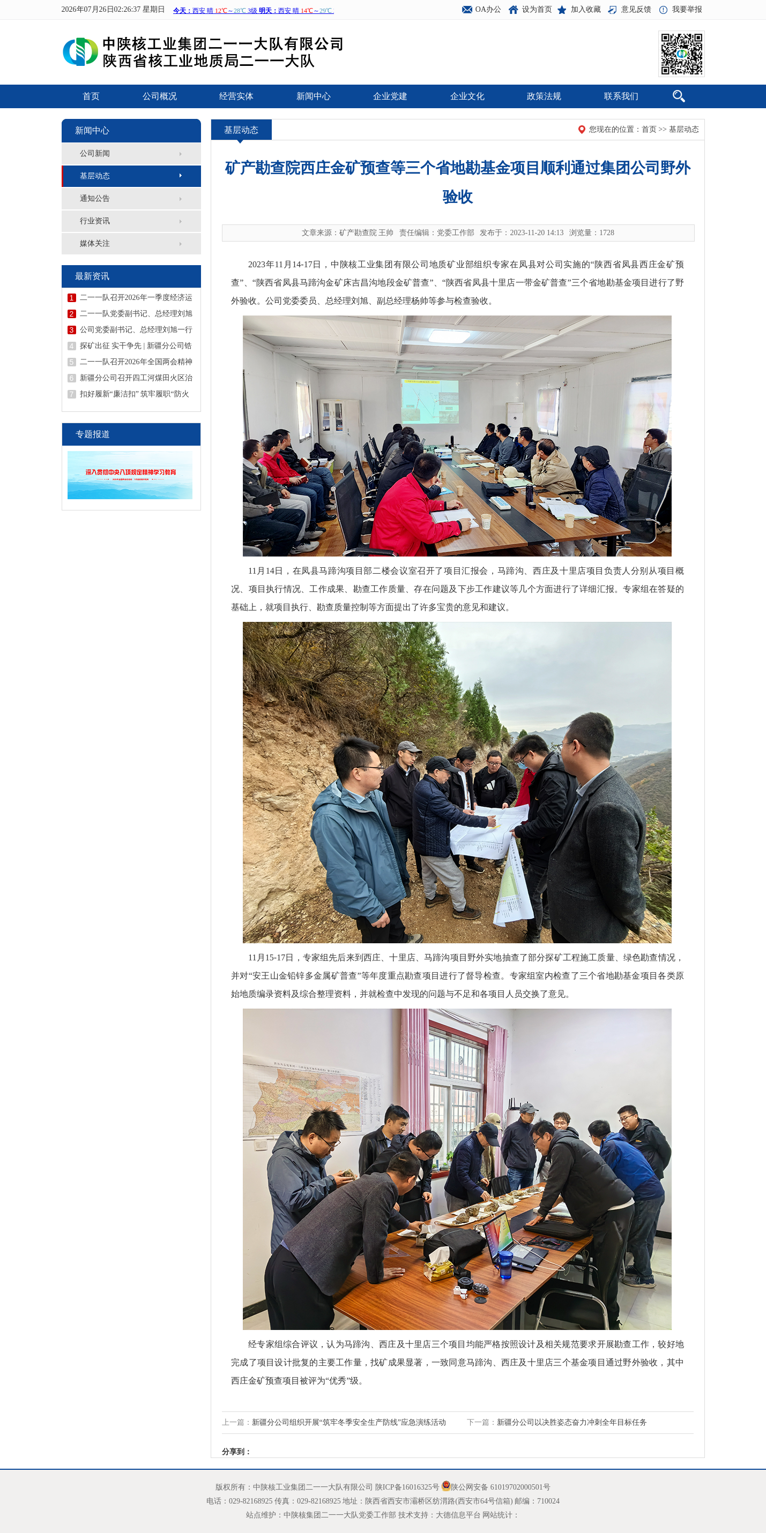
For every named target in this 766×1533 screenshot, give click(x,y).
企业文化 (467, 96)
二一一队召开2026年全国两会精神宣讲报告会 (136, 362)
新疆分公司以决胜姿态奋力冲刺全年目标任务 (572, 1422)
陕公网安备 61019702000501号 (501, 1487)
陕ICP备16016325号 (407, 1487)
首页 (91, 96)
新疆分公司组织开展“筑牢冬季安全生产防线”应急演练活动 (349, 1422)
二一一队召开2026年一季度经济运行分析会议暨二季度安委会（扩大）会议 (136, 298)
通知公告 (95, 198)
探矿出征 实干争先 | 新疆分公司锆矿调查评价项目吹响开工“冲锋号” (136, 346)
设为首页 (537, 9)
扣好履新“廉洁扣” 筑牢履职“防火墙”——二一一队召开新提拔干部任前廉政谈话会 (134, 394)
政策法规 (544, 96)
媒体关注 (95, 243)
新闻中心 (313, 96)
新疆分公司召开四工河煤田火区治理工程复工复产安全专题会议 (136, 378)
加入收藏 (586, 9)
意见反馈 (636, 9)
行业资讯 (95, 221)
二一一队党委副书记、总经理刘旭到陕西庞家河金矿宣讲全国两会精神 (136, 314)
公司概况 (160, 96)
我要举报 (687, 9)
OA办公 (488, 9)
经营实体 (236, 96)
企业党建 (390, 96)
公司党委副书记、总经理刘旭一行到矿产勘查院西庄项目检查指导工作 (136, 330)
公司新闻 (95, 153)
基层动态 (95, 176)
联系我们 (621, 96)
